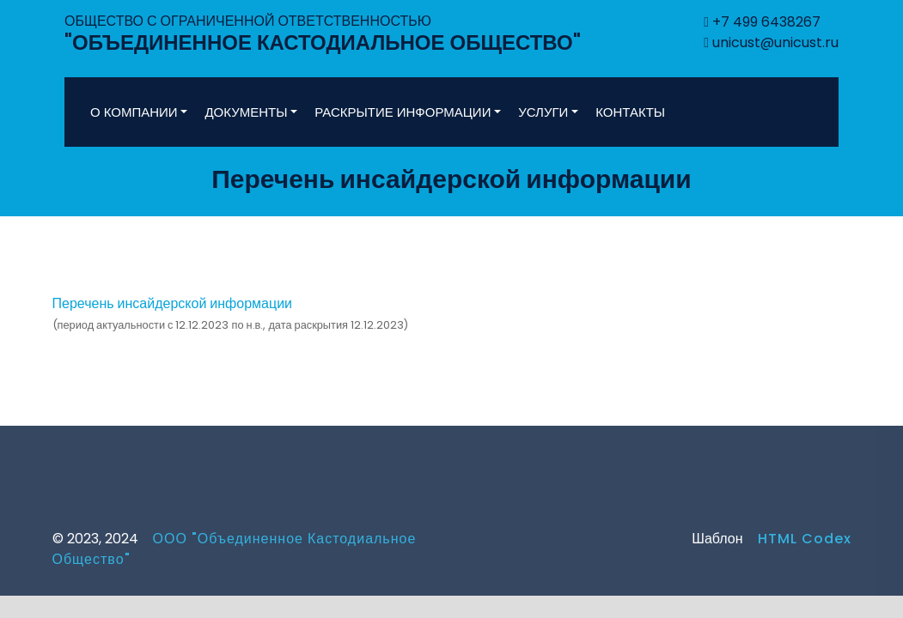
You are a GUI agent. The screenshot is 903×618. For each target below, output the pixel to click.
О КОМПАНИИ (134, 112)
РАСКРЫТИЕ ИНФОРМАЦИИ (402, 112)
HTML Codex (797, 538)
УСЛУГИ (543, 112)
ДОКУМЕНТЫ (245, 112)
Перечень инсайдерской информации (172, 303)
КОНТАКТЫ (630, 112)
